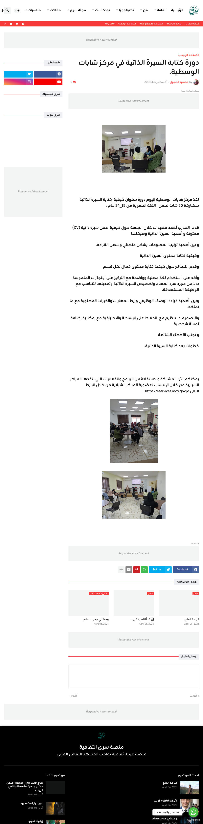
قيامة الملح (192, 619)
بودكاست (102, 10)
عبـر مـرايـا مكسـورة (31, 803)
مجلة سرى (78, 10)
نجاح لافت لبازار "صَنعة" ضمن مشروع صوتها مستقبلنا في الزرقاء (24, 786)
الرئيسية (177, 10)
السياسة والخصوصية (151, 24)
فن (145, 10)
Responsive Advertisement (101, 40)
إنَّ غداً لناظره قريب (142, 619)
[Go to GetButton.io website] (193, 820)
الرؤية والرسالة (174, 24)
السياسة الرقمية (127, 24)
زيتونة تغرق (35, 821)
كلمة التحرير (192, 24)
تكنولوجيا (126, 10)
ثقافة (161, 10)
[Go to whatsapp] (193, 812)
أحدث (193, 696)
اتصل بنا (110, 24)
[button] (17, 11)
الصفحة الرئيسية (188, 55)
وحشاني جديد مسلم (96, 619)
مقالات (55, 10)
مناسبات (34, 10)
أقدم (74, 696)
